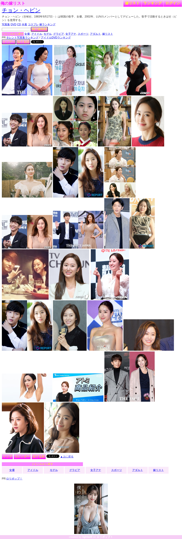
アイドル (36, 33)
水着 (24, 24)
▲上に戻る (67, 456)
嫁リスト (132, 3)
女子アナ (70, 33)
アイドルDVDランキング (56, 37)
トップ (7, 456)
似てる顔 (23, 42)
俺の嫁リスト (13, 3)
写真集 (6, 24)
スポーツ (83, 33)
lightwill (87, 536)
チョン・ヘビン (21, 10)
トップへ (9, 42)
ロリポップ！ (14, 478)
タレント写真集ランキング (22, 37)
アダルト (95, 33)
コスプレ (33, 24)
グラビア (58, 33)
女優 (27, 33)
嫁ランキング (47, 24)
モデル (48, 33)
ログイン (172, 3)
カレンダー (22, 456)
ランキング (152, 3)
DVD (13, 24)
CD (19, 24)
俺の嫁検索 (39, 29)
